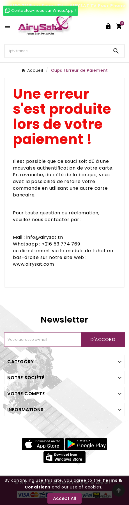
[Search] (116, 51)
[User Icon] (108, 26)
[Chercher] (56, 51)
